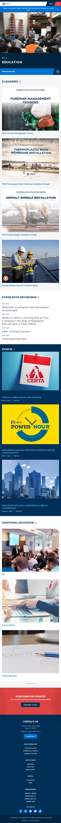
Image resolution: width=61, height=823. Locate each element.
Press (30, 782)
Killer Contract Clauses (16, 331)
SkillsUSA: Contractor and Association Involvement (25, 309)
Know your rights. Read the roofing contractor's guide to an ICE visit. (31, 9)
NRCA (4, 58)
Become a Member (30, 793)
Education (30, 767)
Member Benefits (30, 796)
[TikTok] (40, 811)
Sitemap (25, 820)
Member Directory (31, 798)
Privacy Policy (34, 820)
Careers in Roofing (30, 753)
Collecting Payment (14, 338)
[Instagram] (30, 811)
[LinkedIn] (25, 811)
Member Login (30, 801)
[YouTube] (35, 811)
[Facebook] (21, 811)
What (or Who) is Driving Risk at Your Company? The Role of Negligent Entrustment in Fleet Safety (25, 320)
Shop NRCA (30, 764)
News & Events (30, 769)
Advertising (30, 780)
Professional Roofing (30, 751)
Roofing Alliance (30, 748)
